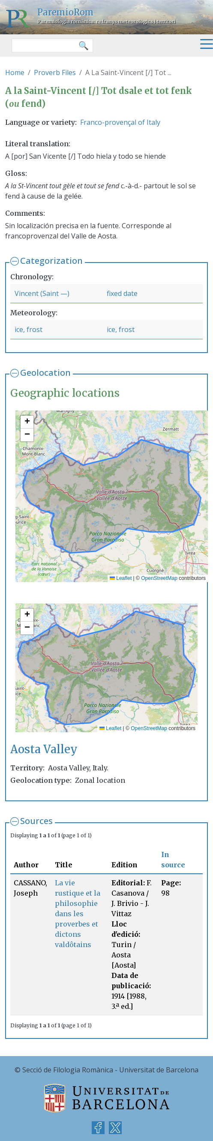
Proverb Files (55, 72)
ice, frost (28, 329)
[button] (27, 422)
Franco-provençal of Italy (120, 122)
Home (14, 72)
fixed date (122, 293)
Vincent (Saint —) (42, 293)
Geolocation (45, 372)
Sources (36, 821)
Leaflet (121, 578)
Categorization (51, 260)
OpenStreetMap (159, 578)
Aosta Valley (44, 749)
